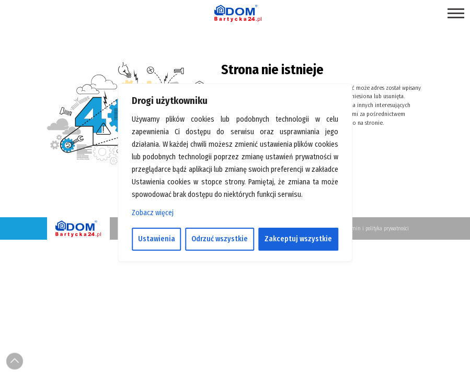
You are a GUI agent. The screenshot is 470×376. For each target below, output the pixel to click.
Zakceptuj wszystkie (298, 238)
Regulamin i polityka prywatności (373, 229)
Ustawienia (156, 238)
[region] (235, 188)
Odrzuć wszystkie (219, 238)
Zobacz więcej (153, 212)
